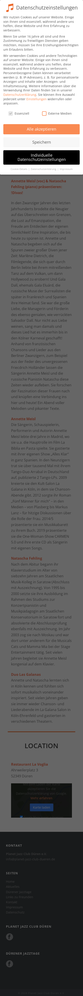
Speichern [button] (41, 139)
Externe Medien (57, 110)
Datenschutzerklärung (19, 92)
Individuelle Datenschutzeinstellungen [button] (41, 154)
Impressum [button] (66, 166)
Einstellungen (36, 96)
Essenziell (18, 110)
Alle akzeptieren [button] (41, 126)
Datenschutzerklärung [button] (44, 166)
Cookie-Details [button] (19, 166)
